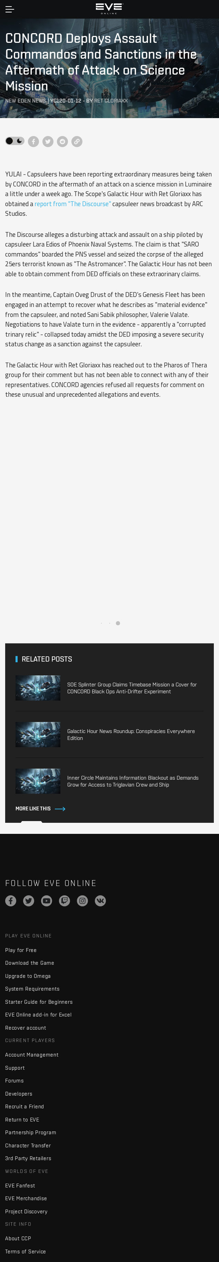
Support (14, 1068)
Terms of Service (25, 1251)
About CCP (18, 1238)
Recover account (25, 1028)
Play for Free (21, 950)
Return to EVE (22, 1120)
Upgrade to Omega (28, 976)
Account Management (32, 1055)
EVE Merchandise (26, 1198)
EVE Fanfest (20, 1185)
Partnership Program (30, 1132)
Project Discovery (26, 1211)
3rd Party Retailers (28, 1158)
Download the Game (29, 963)
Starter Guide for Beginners (38, 1002)
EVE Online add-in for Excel (38, 1015)
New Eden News (25, 100)
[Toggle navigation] (9, 9)
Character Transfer (28, 1145)
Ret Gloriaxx (111, 100)
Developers (18, 1094)
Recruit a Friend (24, 1106)
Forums (14, 1080)
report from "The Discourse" (72, 204)
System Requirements (32, 989)
